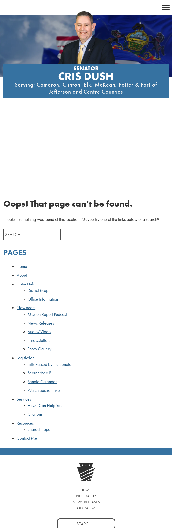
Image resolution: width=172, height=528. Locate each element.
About (22, 194)
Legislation (25, 277)
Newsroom (26, 226)
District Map (38, 209)
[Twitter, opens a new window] (76, 461)
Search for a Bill (41, 292)
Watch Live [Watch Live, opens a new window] (86, 478)
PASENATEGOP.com (72, 509)
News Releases (41, 242)
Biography (86, 415)
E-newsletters (39, 259)
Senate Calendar (42, 300)
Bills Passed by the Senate (49, 283)
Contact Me (27, 357)
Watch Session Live (44, 309)
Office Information (43, 218)
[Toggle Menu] (166, 7)
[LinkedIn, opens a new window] (96, 461)
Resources (25, 342)
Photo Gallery (39, 268)
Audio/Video (39, 250)
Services (24, 318)
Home (22, 185)
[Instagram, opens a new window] (86, 461)
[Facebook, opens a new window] (65, 461)
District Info (26, 203)
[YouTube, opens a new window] (107, 461)
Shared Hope (39, 348)
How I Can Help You (45, 324)
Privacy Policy (106, 509)
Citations (35, 333)
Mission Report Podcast (47, 233)
